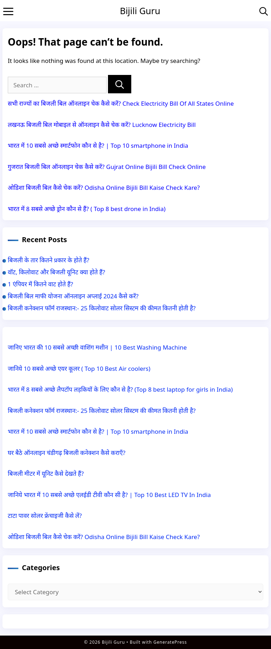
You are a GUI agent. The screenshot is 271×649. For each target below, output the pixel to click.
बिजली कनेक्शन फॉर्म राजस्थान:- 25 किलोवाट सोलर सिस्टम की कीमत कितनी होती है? (101, 308)
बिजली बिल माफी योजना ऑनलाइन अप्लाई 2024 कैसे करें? (73, 296)
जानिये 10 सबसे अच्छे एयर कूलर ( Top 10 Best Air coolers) (79, 368)
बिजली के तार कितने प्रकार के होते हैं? (48, 260)
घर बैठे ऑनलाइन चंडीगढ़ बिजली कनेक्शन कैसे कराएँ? (66, 453)
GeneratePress (170, 642)
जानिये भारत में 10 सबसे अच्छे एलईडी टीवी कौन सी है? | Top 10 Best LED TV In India (109, 495)
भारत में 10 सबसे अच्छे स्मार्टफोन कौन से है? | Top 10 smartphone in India (98, 145)
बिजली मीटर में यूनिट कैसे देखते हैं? (46, 473)
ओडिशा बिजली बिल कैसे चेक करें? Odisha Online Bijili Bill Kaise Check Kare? (104, 187)
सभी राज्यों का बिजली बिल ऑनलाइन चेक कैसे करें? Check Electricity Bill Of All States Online (121, 103)
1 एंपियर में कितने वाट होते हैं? (40, 284)
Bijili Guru (140, 11)
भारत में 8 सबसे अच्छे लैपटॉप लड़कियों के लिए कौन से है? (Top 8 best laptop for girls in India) (120, 389)
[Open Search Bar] (263, 11)
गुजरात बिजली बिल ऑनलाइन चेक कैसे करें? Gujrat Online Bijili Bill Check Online (107, 167)
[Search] (119, 84)
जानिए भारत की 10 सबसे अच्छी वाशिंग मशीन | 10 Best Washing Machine (98, 347)
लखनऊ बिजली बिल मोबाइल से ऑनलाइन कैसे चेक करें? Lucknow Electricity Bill (102, 125)
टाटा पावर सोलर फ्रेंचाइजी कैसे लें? (45, 515)
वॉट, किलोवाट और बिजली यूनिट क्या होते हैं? (56, 272)
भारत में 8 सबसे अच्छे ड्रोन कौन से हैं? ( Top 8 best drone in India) (86, 209)
